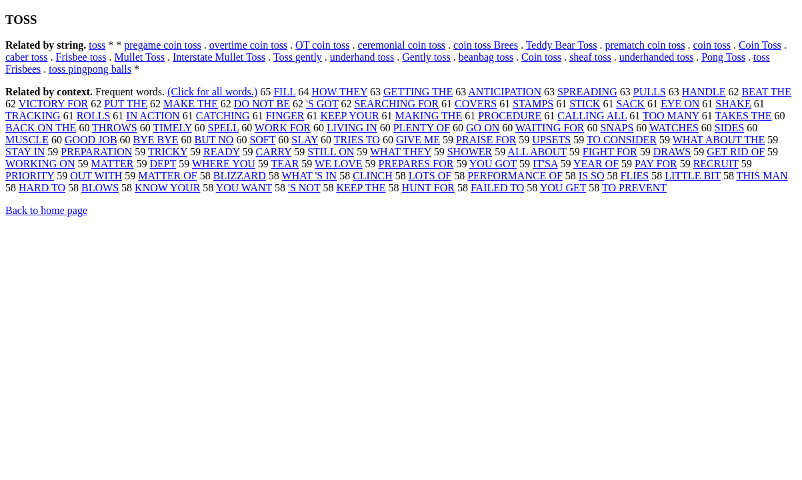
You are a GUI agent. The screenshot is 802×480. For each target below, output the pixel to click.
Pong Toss (723, 57)
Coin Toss (760, 45)
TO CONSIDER (622, 139)
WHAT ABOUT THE (719, 139)
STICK (584, 103)
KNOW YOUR (167, 187)
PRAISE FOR (486, 139)
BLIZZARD (239, 175)
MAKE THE (190, 103)
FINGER (285, 115)
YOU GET (563, 187)
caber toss (26, 57)
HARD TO (42, 187)
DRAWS (672, 151)
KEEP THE (360, 187)
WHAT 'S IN (309, 175)
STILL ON (330, 151)
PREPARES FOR (416, 163)
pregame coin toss (162, 45)
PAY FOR (656, 163)
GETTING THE (418, 91)
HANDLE (704, 91)
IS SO (592, 175)
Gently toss (426, 57)
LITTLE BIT (693, 175)
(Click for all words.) (212, 91)
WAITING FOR (550, 127)
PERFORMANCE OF (515, 175)
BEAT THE (766, 91)
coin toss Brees (485, 45)
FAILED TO (497, 187)
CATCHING (223, 115)
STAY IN (25, 151)
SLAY (304, 139)
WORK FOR (283, 127)
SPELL (223, 127)
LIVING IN (352, 127)
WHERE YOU (223, 163)
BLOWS (100, 187)
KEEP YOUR (349, 115)
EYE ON (680, 103)
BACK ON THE (40, 127)
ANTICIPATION (504, 91)
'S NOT (304, 187)
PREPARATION (96, 151)
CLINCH (373, 175)
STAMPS (533, 103)
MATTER (112, 163)
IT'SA (545, 163)
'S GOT (322, 103)
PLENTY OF (421, 127)
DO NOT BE (262, 103)
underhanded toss (656, 57)
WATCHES (674, 127)
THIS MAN (762, 175)
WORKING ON (40, 163)
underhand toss (362, 57)
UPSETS (551, 139)
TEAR (285, 163)
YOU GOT (493, 163)
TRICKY (167, 151)
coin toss (711, 45)
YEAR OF (596, 163)
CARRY (274, 151)
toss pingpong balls (90, 69)
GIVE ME (418, 139)
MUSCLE (27, 139)
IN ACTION (152, 115)
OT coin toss (322, 45)
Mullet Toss (140, 57)
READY (221, 151)
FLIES (635, 175)
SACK (630, 103)
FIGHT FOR (610, 151)
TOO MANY (671, 115)
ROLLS (94, 115)
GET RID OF (736, 151)
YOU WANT (244, 187)
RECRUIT (716, 163)
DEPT (162, 163)
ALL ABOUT (536, 151)
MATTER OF (167, 175)
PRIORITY (29, 175)
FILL (284, 91)
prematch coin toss (645, 45)
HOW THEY (339, 91)
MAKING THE (429, 115)
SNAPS (617, 127)
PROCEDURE (509, 115)
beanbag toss (486, 57)
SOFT (262, 139)
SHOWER (470, 151)
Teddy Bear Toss (561, 45)
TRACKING (33, 115)
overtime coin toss (248, 45)
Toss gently (297, 57)
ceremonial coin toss (402, 45)
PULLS (649, 91)
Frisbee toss (81, 57)
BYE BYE (156, 139)
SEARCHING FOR (396, 103)
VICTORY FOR (53, 103)
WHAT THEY (400, 151)
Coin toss (541, 57)
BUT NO (214, 139)
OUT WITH (96, 175)
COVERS (476, 103)
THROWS (114, 127)
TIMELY (172, 127)
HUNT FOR (428, 187)
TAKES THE (743, 115)
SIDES (729, 127)
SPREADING (587, 91)
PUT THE (125, 103)
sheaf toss (590, 57)
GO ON (482, 127)
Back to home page (46, 210)
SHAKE (733, 103)
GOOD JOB (91, 139)
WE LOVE (339, 163)
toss (97, 45)
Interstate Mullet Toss (219, 57)
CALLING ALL (592, 115)
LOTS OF (430, 175)
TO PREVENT (634, 187)
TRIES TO (357, 139)
